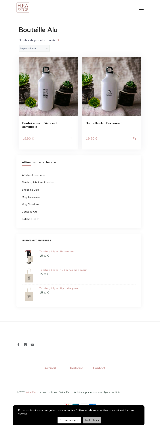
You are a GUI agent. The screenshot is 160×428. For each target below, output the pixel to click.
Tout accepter (69, 420)
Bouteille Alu (29, 212)
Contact (99, 368)
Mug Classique (30, 204)
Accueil (50, 368)
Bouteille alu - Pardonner (104, 123)
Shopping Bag (30, 190)
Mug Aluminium (31, 197)
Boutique (76, 368)
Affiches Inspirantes (33, 175)
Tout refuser (92, 420)
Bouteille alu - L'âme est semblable (39, 125)
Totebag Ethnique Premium (38, 182)
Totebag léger (30, 219)
